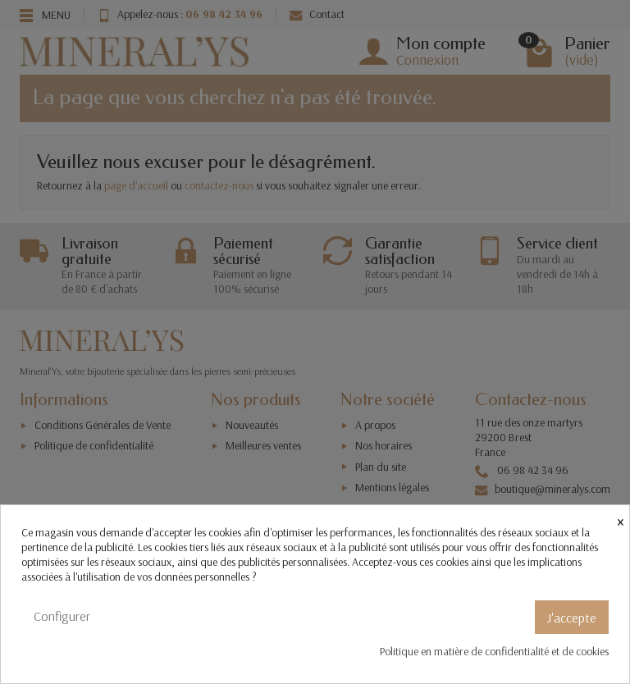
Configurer (62, 616)
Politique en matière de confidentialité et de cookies (494, 651)
